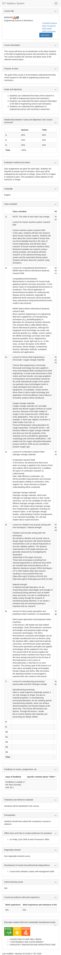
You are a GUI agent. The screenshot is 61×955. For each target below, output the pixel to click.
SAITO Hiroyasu (49, 31)
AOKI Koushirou (49, 26)
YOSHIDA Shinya (49, 23)
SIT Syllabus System (13, 3)
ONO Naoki (47, 29)
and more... (46, 35)
